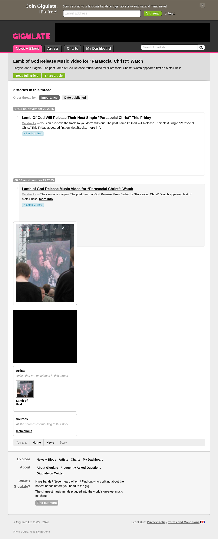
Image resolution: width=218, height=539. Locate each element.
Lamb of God (34, 133)
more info (94, 127)
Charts (72, 48)
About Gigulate (47, 467)
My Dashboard (98, 48)
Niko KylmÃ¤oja (40, 531)
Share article (54, 75)
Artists (53, 48)
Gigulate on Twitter (50, 473)
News (50, 442)
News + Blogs (27, 48)
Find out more (47, 502)
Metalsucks (29, 123)
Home (37, 442)
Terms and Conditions (184, 522)
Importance (49, 97)
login (171, 13)
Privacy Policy (157, 522)
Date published (75, 97)
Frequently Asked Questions (81, 467)
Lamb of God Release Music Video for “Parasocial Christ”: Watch (77, 189)
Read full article (27, 75)
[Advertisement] (132, 32)
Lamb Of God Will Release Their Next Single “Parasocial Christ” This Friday (86, 118)
